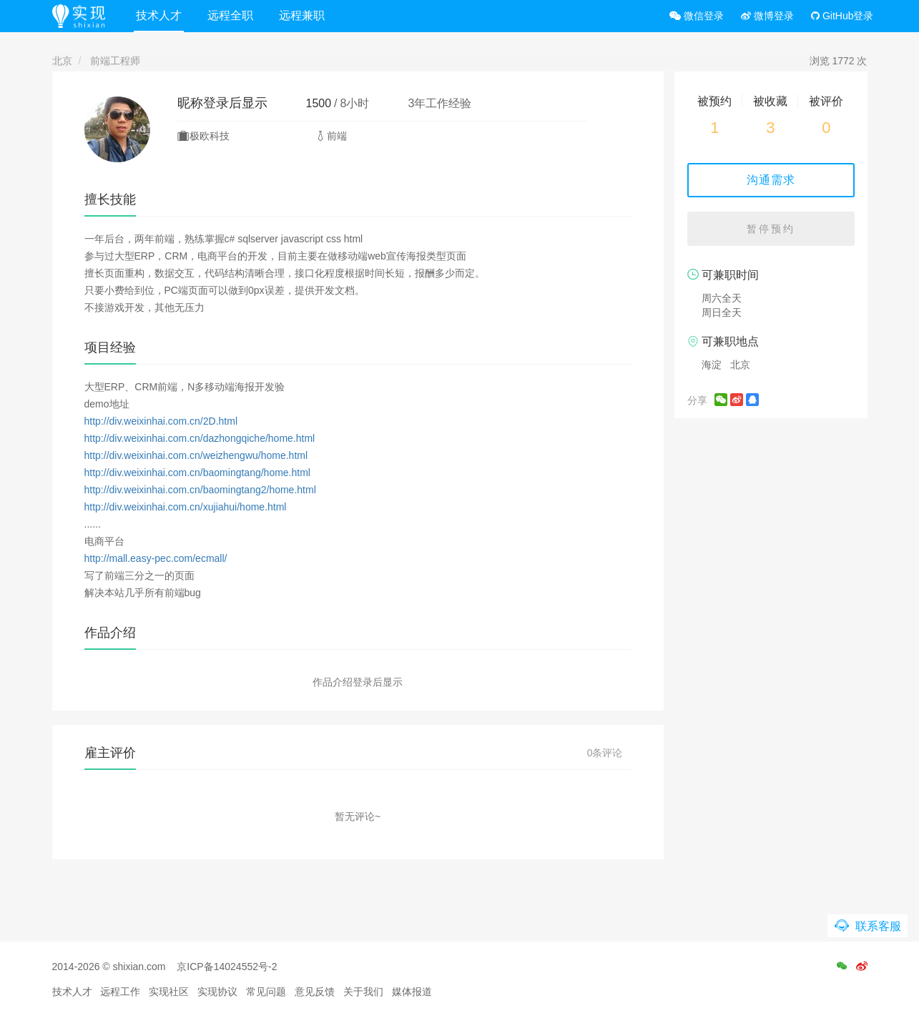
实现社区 (169, 991)
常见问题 (266, 991)
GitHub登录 (842, 15)
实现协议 (217, 991)
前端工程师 (115, 60)
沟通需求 (771, 180)
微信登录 (696, 15)
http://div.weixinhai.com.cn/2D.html (161, 421)
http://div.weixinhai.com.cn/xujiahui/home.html (185, 507)
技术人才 (159, 15)
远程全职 (230, 15)
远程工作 (120, 991)
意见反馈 (315, 991)
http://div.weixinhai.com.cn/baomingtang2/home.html (200, 489)
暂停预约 (771, 228)
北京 (62, 60)
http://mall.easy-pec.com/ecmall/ (155, 558)
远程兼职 (302, 15)
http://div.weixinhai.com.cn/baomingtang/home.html (197, 472)
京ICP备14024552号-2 (227, 966)
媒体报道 (412, 991)
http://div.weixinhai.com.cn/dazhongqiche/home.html (199, 438)
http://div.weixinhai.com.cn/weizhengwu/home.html (196, 455)
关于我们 (363, 991)
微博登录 (767, 15)
